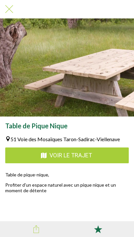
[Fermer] (9, 9)
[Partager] (36, 229)
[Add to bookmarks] (98, 229)
